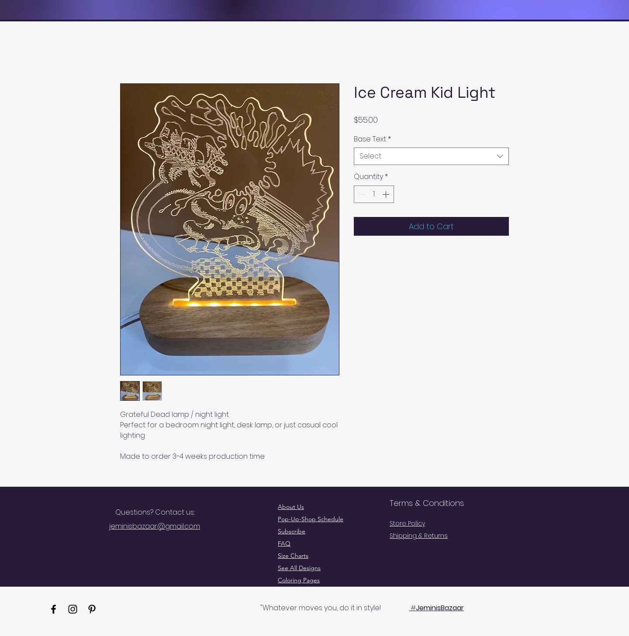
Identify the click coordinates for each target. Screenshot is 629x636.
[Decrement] (361, 194)
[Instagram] (73, 609)
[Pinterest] (92, 609)
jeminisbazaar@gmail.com (154, 526)
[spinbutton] (373, 194)
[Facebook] (53, 609)
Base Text (372, 139)
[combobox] (431, 156)
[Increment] (386, 194)
